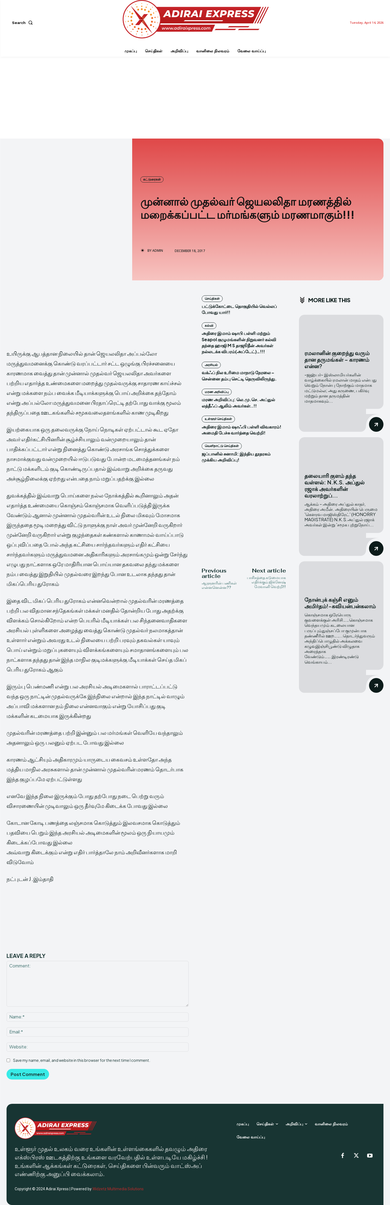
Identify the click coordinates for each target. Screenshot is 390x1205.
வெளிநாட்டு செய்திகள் (222, 446)
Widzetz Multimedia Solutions (118, 1189)
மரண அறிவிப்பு (217, 392)
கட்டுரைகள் (152, 179)
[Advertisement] (195, 97)
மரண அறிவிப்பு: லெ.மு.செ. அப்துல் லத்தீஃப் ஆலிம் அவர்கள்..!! (238, 402)
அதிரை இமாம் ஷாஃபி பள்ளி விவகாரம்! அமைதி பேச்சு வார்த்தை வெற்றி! (241, 430)
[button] (23, 22)
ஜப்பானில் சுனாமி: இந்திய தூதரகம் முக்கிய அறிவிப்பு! (236, 457)
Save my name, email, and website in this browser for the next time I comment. (81, 1060)
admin (157, 251)
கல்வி (209, 325)
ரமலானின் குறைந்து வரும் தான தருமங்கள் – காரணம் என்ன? (337, 359)
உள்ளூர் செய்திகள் (218, 419)
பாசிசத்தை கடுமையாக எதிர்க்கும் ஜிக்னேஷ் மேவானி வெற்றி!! (266, 582)
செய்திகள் (212, 298)
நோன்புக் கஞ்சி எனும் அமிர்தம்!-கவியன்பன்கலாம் (340, 602)
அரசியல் (211, 365)
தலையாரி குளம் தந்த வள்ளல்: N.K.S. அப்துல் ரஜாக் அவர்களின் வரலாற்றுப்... (334, 485)
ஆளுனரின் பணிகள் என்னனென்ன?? (219, 585)
